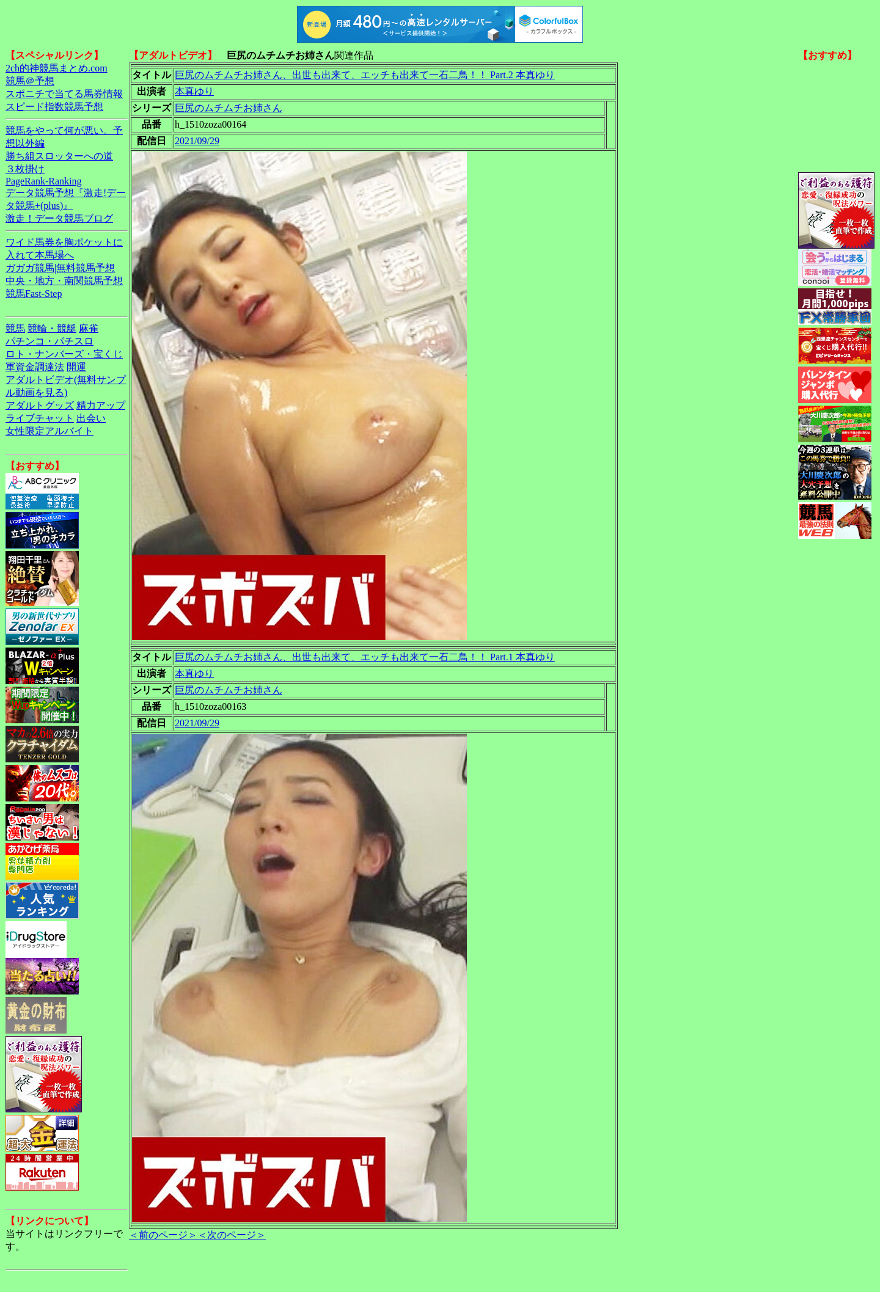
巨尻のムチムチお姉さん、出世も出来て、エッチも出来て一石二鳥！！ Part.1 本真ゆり (365, 657)
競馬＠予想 (30, 81)
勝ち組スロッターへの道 (59, 156)
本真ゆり (194, 91)
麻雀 (88, 328)
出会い (91, 418)
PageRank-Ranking (43, 181)
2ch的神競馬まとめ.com (57, 68)
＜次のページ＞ (231, 1235)
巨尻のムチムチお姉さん (228, 108)
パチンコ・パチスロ (50, 341)
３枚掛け (25, 169)
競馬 (15, 328)
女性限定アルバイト (50, 431)
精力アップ (100, 405)
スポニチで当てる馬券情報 (64, 94)
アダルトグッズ (40, 405)
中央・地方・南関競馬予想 (64, 281)
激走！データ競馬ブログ (59, 218)
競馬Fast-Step (34, 293)
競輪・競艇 (52, 328)
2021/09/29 (197, 141)
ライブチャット (40, 418)
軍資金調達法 (35, 367)
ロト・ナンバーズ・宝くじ (64, 354)
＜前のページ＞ (163, 1235)
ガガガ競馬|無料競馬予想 (60, 268)
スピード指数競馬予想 (54, 106)
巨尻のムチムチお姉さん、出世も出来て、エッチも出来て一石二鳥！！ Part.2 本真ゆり (365, 75)
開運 (76, 367)
